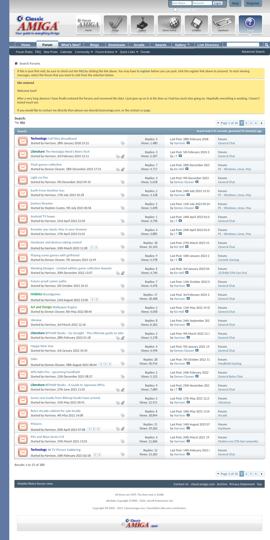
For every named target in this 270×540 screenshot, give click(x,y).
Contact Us (181, 484)
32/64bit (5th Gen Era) (232, 273)
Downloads (116, 45)
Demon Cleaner (55, 169)
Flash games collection (46, 164)
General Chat (226, 143)
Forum (47, 45)
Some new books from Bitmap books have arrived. (66, 398)
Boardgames (51, 294)
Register (253, 3)
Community (82, 51)
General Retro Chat (230, 376)
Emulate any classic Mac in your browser (59, 229)
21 (155, 424)
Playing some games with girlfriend (55, 255)
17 (155, 295)
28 (155, 359)
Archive (222, 484)
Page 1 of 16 (229, 123)
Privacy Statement (242, 484)
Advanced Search (253, 51)
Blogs (94, 45)
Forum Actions (105, 51)
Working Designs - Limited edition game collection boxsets (71, 268)
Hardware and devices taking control (56, 242)
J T (175, 156)
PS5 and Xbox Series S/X (47, 437)
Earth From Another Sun (47, 190)
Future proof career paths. (49, 281)
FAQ (38, 51)
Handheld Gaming (229, 363)
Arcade (139, 45)
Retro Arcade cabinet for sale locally (55, 411)
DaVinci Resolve (42, 203)
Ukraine (36, 320)
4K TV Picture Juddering (64, 450)
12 (155, 450)
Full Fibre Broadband (62, 138)
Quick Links (127, 51)
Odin (34, 359)
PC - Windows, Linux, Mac (234, 169)
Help (235, 3)
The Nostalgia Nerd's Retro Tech (68, 151)
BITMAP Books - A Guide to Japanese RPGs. (76, 385)
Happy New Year (42, 346)
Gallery (182, 44)
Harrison (50, 143)
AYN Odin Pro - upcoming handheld (55, 372)
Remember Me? (185, 9)
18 (155, 243)
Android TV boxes (43, 216)
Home (25, 45)
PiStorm (36, 424)
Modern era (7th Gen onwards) (238, 441)
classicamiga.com (203, 484)
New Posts (51, 51)
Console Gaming (228, 260)
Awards (160, 45)
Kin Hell (179, 169)
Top (259, 484)
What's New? (71, 45)
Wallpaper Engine (64, 307)
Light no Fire (39, 177)
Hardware (224, 428)
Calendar (66, 51)
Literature (224, 402)
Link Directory (208, 45)
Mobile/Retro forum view (35, 483)
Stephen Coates (55, 208)
